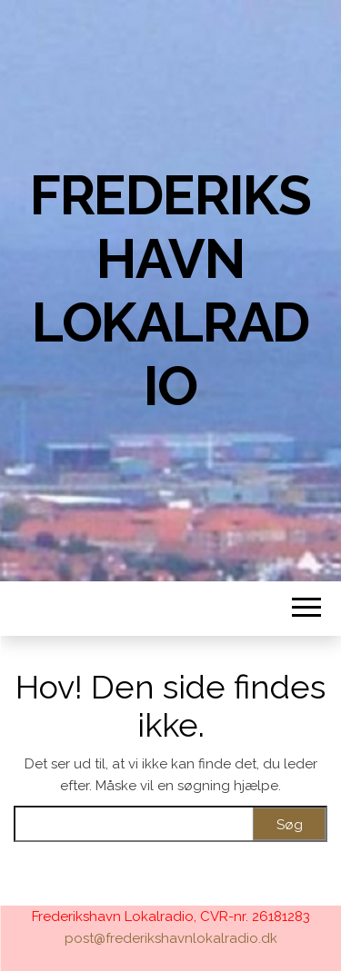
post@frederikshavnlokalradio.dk (171, 938)
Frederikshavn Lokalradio (170, 290)
